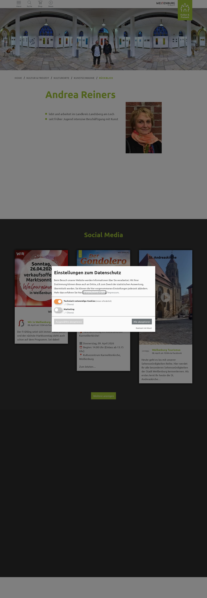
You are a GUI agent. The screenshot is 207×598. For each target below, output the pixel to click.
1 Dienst (69, 304)
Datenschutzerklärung (94, 292)
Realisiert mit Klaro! (144, 328)
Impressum (113, 292)
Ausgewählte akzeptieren (69, 321)
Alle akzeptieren (141, 321)
